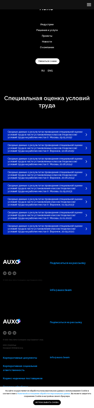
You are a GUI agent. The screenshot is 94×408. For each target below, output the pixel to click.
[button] (47, 61)
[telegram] (9, 273)
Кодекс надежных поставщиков (22, 378)
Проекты (47, 36)
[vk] (5, 273)
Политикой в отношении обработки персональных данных (43, 394)
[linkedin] (14, 273)
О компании (47, 47)
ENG (50, 70)
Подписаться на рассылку (66, 322)
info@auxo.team (60, 357)
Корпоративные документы (20, 357)
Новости (47, 41)
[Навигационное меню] (89, 4)
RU (43, 70)
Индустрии (47, 24)
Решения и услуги (47, 30)
